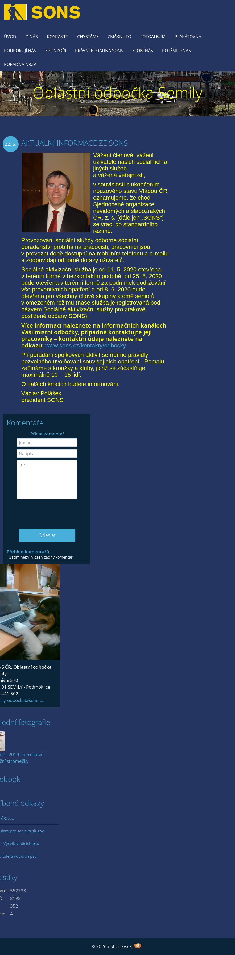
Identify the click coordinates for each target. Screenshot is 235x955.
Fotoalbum (153, 37)
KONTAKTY (57, 37)
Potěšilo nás (176, 50)
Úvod (10, 37)
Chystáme (88, 37)
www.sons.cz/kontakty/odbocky (85, 345)
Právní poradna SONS (99, 50)
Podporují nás (20, 50)
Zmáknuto (119, 37)
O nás (31, 37)
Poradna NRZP (20, 64)
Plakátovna (188, 37)
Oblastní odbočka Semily (117, 92)
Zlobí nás (142, 50)
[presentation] (47, 512)
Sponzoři (55, 50)
